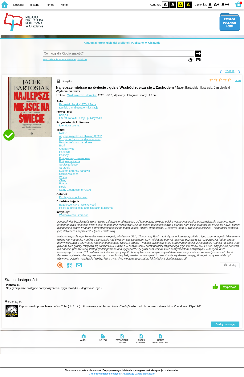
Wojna (63, 177)
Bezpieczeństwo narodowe (75, 142)
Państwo (64, 151)
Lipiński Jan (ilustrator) (78, 107)
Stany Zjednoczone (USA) (75, 189)
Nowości (18, 4)
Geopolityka (66, 148)
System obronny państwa (74, 170)
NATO (63, 132)
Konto (64, 4)
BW (172, 4)
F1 (216, 4)
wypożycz (229, 287)
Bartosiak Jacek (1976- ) (77, 104)
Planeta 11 (13, 284)
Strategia (64, 167)
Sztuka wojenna (69, 173)
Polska (63, 183)
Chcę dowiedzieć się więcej (104, 373)
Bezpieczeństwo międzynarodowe (79, 139)
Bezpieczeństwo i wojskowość (77, 204)
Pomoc (50, 4)
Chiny (62, 180)
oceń (238, 80)
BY (188, 4)
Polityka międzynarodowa (74, 158)
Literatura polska (69, 125)
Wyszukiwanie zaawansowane (59, 59)
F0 (210, 4)
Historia (34, 4)
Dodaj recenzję (225, 324)
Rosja (62, 186)
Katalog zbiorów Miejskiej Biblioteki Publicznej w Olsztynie (122, 42)
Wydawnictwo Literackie (81, 95)
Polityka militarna (69, 161)
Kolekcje (82, 59)
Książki (63, 115)
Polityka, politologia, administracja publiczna (86, 207)
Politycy (64, 155)
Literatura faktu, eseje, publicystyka (80, 118)
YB (181, 4)
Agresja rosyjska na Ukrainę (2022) (80, 136)
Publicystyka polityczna (73, 197)
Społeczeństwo (68, 164)
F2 (225, 4)
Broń (62, 145)
